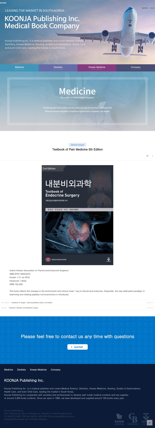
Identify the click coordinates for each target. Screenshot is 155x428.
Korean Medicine (97, 67)
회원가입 (145, 8)
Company (135, 67)
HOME (3, 3)
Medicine (19, 67)
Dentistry (58, 67)
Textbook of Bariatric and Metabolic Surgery (23, 308)
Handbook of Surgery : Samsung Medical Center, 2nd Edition (32, 302)
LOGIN (6, 423)
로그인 (152, 8)
